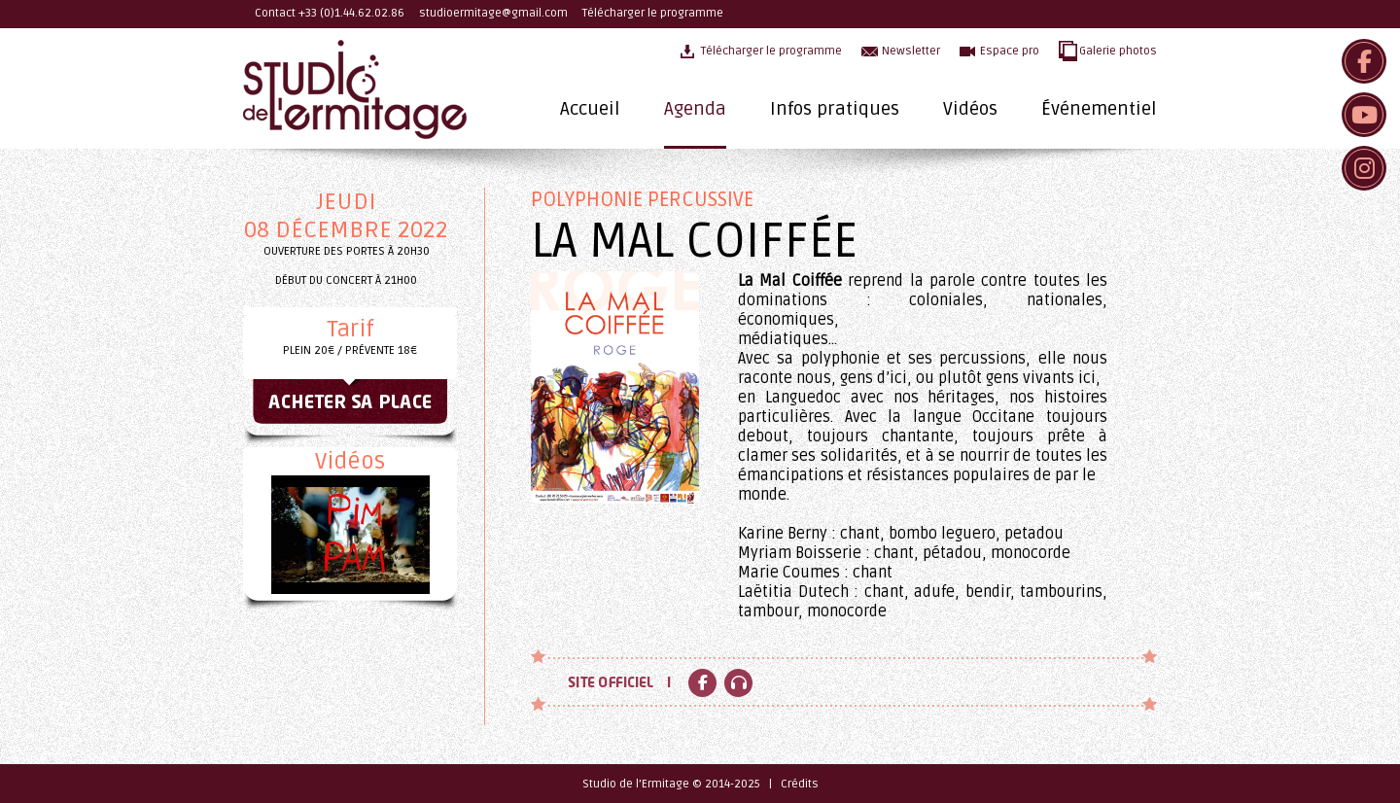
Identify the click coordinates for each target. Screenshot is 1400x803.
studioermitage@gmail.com (493, 13)
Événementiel (1099, 109)
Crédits (800, 784)
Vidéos (970, 109)
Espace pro (1009, 51)
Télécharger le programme (652, 13)
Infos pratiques (834, 109)
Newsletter (911, 51)
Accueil (590, 109)
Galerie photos (1118, 51)
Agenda (695, 109)
